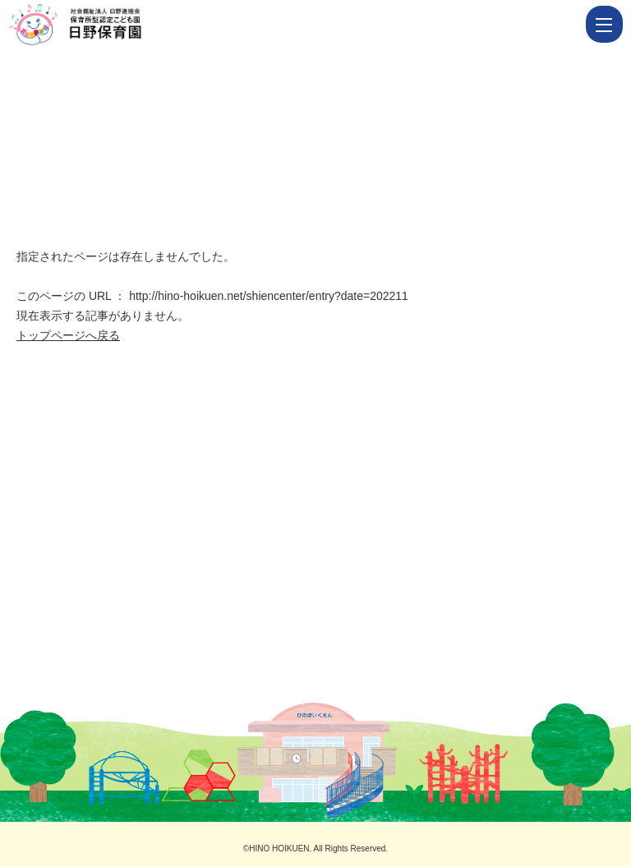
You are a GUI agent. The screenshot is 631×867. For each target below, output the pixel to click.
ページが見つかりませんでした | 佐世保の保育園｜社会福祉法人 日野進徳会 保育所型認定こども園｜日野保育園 (295, 24)
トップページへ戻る (68, 335)
